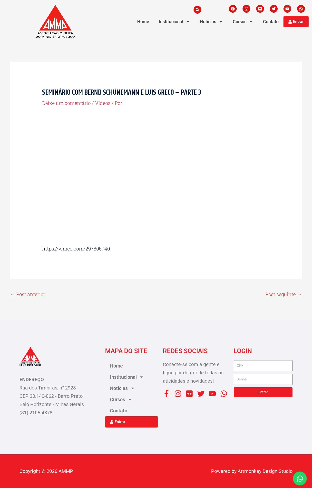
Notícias (211, 21)
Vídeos (102, 103)
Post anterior (27, 294)
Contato (271, 21)
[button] (197, 10)
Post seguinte (283, 294)
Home (143, 21)
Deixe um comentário (66, 103)
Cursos (243, 21)
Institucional (174, 21)
